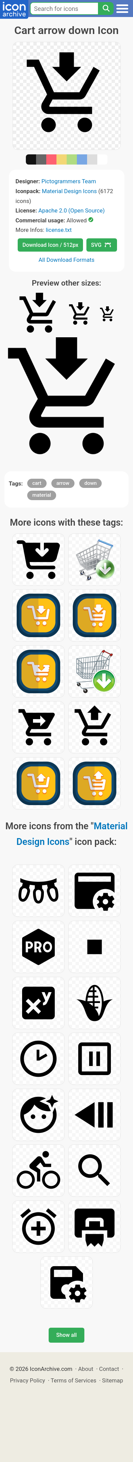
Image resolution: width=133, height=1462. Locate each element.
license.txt (58, 229)
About (86, 1368)
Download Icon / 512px (50, 245)
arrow (62, 483)
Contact (109, 1368)
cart (36, 483)
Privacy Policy (27, 1380)
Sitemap (112, 1380)
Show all (66, 1335)
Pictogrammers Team (68, 181)
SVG (101, 245)
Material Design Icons (69, 191)
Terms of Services (73, 1380)
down (90, 483)
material (41, 495)
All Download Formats (66, 259)
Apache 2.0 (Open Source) (71, 210)
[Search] (106, 8)
